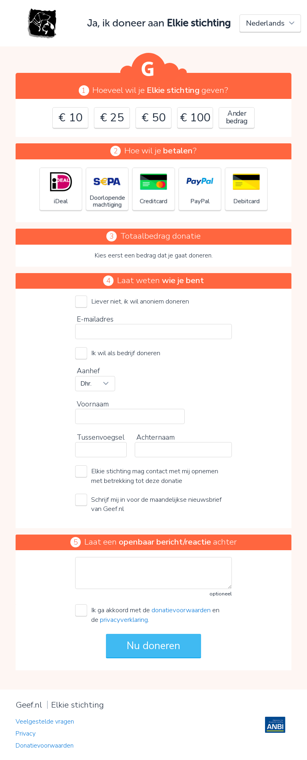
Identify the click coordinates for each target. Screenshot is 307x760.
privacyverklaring (124, 619)
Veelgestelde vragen (45, 721)
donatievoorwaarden (181, 610)
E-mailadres (95, 319)
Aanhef (88, 371)
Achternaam (155, 437)
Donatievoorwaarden (45, 745)
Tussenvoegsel (100, 437)
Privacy (26, 733)
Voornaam (93, 404)
